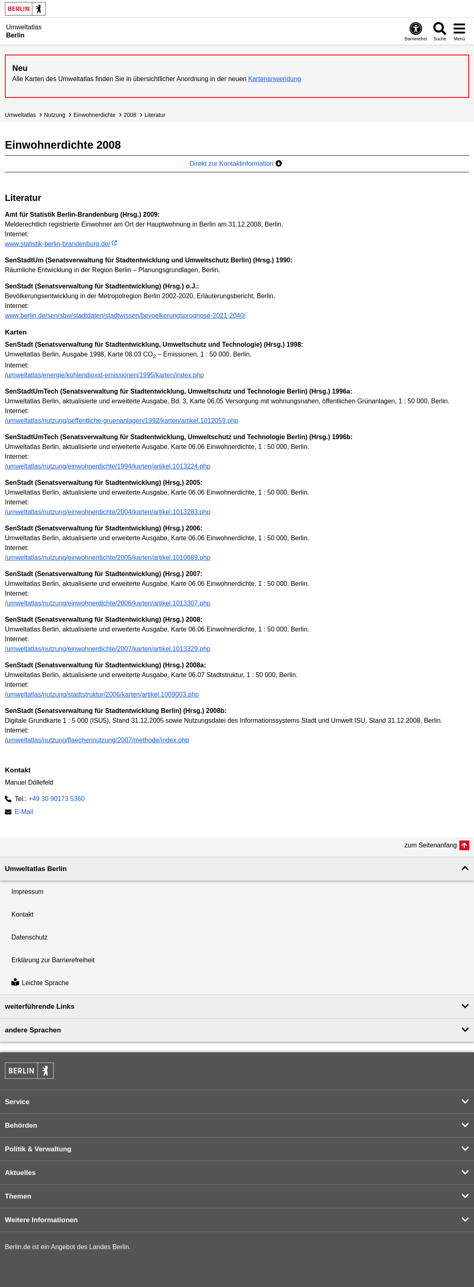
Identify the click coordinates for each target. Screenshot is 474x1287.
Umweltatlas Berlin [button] (36, 869)
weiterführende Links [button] (39, 1006)
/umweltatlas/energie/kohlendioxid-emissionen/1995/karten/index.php (104, 375)
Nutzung (54, 115)
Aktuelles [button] (20, 1173)
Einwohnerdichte (94, 115)
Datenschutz (29, 937)
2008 (130, 115)
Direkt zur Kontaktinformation (236, 163)
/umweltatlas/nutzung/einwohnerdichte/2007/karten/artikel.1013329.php (107, 648)
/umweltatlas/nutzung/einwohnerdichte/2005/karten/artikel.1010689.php (107, 557)
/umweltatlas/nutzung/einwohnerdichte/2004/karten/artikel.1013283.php (107, 511)
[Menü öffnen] (459, 31)
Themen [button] (18, 1196)
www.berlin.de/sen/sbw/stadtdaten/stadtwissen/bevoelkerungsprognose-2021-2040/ (125, 315)
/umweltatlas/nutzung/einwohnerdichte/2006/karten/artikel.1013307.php (107, 603)
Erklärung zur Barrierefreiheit (53, 960)
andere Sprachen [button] (33, 1030)
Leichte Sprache (40, 982)
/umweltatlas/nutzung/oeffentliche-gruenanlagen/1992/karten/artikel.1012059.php (121, 420)
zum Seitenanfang (430, 845)
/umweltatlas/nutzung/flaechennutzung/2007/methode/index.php (97, 740)
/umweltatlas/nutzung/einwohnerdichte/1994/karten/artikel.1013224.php (107, 466)
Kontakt (22, 914)
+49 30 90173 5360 (56, 798)
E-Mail (24, 812)
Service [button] (17, 1102)
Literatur (154, 115)
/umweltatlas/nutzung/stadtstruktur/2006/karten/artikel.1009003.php (102, 694)
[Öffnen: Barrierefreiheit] (416, 31)
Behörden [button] (21, 1125)
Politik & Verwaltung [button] (38, 1149)
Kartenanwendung (274, 78)
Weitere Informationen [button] (41, 1220)
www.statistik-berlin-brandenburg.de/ (57, 243)
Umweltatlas (20, 115)
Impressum (27, 891)
